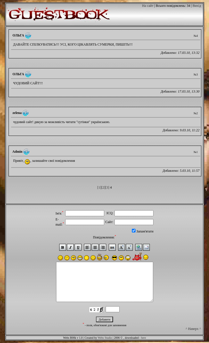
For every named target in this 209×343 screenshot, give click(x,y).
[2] (103, 187)
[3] (107, 187)
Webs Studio (105, 337)
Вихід (196, 6)
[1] (99, 187)
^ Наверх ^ (193, 329)
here (143, 337)
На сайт (147, 6)
